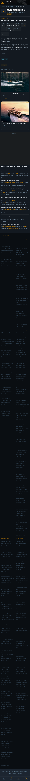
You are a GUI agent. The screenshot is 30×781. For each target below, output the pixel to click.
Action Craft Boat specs (21, 543)
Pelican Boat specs (20, 656)
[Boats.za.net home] (7, 2)
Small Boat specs (5, 538)
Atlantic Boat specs (20, 345)
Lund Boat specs (5, 623)
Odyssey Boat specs (5, 647)
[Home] (4, 779)
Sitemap (20, 773)
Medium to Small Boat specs (22, 330)
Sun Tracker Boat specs (21, 500)
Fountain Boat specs (20, 276)
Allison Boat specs (20, 550)
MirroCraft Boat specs (20, 641)
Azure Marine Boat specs (21, 352)
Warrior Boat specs (5, 754)
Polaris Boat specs (20, 662)
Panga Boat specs (19, 443)
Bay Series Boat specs (21, 563)
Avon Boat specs (19, 558)
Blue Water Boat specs (6, 569)
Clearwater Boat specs (6, 582)
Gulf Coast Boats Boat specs (7, 371)
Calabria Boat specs (5, 571)
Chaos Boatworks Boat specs (22, 580)
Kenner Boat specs (5, 613)
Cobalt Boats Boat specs (6, 343)
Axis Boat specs (19, 350)
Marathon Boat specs (5, 626)
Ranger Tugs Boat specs (21, 458)
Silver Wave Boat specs (6, 699)
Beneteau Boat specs (20, 256)
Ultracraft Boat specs (20, 704)
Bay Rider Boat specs (6, 552)
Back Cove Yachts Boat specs (22, 252)
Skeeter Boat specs (5, 702)
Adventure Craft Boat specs (22, 337)
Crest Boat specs (5, 584)
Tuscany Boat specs (5, 743)
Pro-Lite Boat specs (5, 665)
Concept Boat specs (5, 345)
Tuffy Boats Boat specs (21, 699)
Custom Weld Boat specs (21, 384)
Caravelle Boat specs (20, 369)
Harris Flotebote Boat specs (22, 406)
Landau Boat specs (5, 617)
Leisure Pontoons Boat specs (7, 619)
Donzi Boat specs (5, 352)
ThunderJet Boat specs (21, 511)
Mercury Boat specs (5, 634)
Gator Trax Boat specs (20, 604)
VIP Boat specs (4, 749)
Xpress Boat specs (5, 760)
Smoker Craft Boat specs (6, 706)
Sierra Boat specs (5, 697)
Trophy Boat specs (20, 520)
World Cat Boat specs (6, 415)
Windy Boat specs (20, 326)
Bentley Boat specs (5, 556)
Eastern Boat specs (5, 356)
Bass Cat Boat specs (20, 560)
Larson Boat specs (5, 380)
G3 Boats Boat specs (5, 597)
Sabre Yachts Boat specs (21, 315)
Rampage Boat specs (20, 308)
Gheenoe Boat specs (20, 608)
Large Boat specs (5, 239)
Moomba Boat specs (5, 641)
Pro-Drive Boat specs (20, 664)
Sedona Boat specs (5, 691)
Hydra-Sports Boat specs (21, 285)
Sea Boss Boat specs (6, 678)
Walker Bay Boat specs (21, 706)
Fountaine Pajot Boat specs (22, 278)
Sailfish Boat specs (5, 402)
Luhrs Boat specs (19, 291)
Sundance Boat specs (6, 721)
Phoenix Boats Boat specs (21, 658)
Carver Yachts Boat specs (21, 261)
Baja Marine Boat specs (6, 334)
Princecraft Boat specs (21, 452)
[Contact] (26, 779)
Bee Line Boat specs (20, 567)
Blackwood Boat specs (6, 565)
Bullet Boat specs (19, 574)
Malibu (15, 6)
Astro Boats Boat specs (6, 550)
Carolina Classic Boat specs (22, 259)
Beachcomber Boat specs (7, 554)
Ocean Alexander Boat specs (7, 257)
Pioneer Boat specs (5, 662)
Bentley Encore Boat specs (7, 558)
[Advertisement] (15, 149)
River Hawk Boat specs (21, 461)
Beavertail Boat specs (20, 565)
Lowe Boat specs (5, 621)
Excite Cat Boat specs (20, 272)
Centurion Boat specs (6, 339)
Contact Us (14, 773)
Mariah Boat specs (20, 430)
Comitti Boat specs (20, 378)
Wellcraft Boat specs (20, 322)
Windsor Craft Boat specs (21, 324)
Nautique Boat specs (20, 439)
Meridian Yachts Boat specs (22, 298)
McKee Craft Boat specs (21, 434)
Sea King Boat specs (5, 684)
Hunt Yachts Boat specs (6, 248)
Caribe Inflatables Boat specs (22, 578)
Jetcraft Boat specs (5, 374)
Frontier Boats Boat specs (21, 600)
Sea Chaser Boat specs (6, 682)
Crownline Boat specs (6, 350)
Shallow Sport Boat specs (6, 693)
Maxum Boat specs (20, 296)
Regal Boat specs (19, 311)
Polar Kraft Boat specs (20, 660)
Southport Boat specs (20, 482)
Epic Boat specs (19, 397)
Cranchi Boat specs (5, 244)
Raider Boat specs (20, 456)
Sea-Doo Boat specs (5, 686)
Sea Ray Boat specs (5, 263)
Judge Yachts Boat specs (21, 287)
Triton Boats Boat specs (21, 517)
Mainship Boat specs (20, 293)
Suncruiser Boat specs (6, 719)
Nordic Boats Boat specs (6, 387)
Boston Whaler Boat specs (7, 337)
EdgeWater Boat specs (6, 358)
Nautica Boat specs (20, 437)
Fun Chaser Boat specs (6, 595)
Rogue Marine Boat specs (21, 673)
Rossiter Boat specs (5, 673)
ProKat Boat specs (5, 396)
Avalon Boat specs (20, 348)
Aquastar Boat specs (20, 556)
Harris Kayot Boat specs (6, 608)
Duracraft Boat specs (20, 585)
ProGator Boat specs (20, 667)
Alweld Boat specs (20, 552)
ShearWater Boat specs (6, 695)
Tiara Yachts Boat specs (21, 319)
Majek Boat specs (19, 634)
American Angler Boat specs (22, 554)
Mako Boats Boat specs (21, 423)
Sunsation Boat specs (20, 502)
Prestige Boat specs (20, 306)
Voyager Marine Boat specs (7, 752)
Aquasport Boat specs (20, 343)
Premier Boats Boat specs (21, 450)
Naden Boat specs (20, 649)
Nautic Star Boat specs (6, 643)
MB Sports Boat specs (6, 632)
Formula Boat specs (20, 274)
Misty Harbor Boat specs (6, 637)
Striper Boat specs (20, 498)
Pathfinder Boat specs (6, 660)
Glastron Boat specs (20, 402)
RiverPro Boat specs (20, 671)
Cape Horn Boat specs (20, 367)
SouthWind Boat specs (21, 485)
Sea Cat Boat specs (5, 680)
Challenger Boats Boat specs (7, 341)
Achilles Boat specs (20, 541)
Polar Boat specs (19, 448)
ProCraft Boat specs (5, 667)
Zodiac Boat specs (5, 765)
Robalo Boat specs (20, 463)
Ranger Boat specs (5, 669)
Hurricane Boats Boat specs (22, 411)
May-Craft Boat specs (20, 432)
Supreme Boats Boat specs (22, 695)
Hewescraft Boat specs (21, 408)
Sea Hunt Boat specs (20, 471)
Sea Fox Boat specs (20, 469)
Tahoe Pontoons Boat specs (22, 509)
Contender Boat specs (6, 348)
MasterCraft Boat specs (6, 382)
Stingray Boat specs (20, 496)
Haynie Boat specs (20, 621)
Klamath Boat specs (20, 626)
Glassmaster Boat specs (21, 613)
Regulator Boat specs (6, 400)
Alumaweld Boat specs (6, 545)
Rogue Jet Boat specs (20, 465)
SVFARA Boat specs (5, 730)
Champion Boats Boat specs (7, 578)
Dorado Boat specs (5, 354)
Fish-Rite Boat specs (20, 597)
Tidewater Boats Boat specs (7, 739)
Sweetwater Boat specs (6, 732)
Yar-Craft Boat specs (20, 714)
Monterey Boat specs (5, 385)
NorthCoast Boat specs (21, 441)
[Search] (11, 779)
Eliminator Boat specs (6, 361)
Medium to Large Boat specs (22, 239)
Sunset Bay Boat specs (6, 728)
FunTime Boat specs (20, 282)
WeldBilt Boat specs (20, 712)
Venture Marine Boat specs (21, 528)
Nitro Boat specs (5, 645)
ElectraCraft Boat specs (6, 591)
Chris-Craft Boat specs (21, 265)
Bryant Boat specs (20, 356)
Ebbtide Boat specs (20, 391)
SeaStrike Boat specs (6, 689)
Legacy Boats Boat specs (21, 289)
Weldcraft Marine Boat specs (22, 530)
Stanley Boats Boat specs (21, 489)
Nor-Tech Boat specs (5, 254)
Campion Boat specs (20, 365)
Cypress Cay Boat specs (21, 387)
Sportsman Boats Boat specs (7, 710)
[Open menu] (27, 2)
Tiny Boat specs (19, 538)
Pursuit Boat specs (5, 398)
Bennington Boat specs (21, 354)
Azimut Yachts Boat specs (6, 241)
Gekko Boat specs (5, 606)
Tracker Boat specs (20, 697)
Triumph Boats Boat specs (7, 741)
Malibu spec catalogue (13, 228)
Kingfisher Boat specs (6, 378)
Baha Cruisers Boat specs (7, 332)
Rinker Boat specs (20, 313)
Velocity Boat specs (20, 526)
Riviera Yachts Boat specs (7, 261)
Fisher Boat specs (5, 593)
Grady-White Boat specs (6, 369)
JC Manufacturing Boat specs (22, 413)
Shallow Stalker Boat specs (22, 677)
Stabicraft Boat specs (20, 487)
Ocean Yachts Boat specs (6, 259)
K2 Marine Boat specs (20, 623)
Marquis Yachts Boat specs (7, 250)
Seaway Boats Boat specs (21, 478)
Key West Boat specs (20, 421)
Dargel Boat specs (20, 582)
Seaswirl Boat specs (5, 406)
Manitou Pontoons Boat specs (22, 428)
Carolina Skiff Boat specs (6, 576)
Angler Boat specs (20, 339)
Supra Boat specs (19, 504)
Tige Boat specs (19, 513)
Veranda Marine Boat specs (7, 747)
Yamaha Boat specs (5, 763)
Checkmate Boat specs (21, 374)
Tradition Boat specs (20, 515)
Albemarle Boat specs (20, 241)
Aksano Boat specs (20, 545)
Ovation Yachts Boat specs (21, 304)
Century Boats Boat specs (21, 371)
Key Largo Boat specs (6, 615)
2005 (3, 59)
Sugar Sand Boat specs (6, 715)
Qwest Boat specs (20, 669)
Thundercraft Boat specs (6, 736)
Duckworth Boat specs (21, 389)
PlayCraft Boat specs (20, 445)
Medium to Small (9, 6)
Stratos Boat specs (5, 713)
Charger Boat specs (5, 580)
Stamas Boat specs (5, 413)
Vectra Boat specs (5, 745)
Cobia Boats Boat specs (21, 376)
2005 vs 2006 (4, 65)
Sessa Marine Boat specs (6, 265)
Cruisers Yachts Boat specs (22, 267)
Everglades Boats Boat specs (7, 363)
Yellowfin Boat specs (20, 535)
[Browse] (19, 779)
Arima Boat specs (5, 547)
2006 (6, 59)
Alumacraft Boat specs (6, 543)
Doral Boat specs (19, 269)
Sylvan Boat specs (5, 734)
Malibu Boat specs (20, 426)
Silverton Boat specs (20, 317)
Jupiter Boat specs (5, 376)
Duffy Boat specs (5, 589)
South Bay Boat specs (6, 708)
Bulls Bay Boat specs (20, 576)
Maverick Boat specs (5, 630)
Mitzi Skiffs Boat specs (20, 643)
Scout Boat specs (5, 404)
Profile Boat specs (20, 454)
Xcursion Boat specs (5, 758)
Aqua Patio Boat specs (20, 341)
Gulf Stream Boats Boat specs (22, 404)
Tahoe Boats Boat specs (21, 506)
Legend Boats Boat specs (21, 630)
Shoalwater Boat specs (21, 680)
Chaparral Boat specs (20, 263)
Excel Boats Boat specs (21, 591)
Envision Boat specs (20, 395)
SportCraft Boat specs (6, 411)
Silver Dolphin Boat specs (21, 682)
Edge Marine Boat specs (21, 393)
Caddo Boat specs (20, 363)
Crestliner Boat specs (6, 587)
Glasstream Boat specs (21, 400)
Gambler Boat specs (20, 602)
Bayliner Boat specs (20, 254)
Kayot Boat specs (19, 419)
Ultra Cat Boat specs (20, 701)
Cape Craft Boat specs (6, 573)
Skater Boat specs (20, 480)
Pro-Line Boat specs (5, 393)
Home (2, 6)
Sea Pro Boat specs (20, 474)
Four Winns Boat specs (21, 280)
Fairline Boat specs (5, 246)
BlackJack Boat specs (20, 569)
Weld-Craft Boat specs (21, 710)
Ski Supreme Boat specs (6, 704)
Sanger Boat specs (5, 675)
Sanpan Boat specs (20, 467)
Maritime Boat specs (5, 628)
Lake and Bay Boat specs (21, 628)
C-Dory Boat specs (20, 358)
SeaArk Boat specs (20, 675)
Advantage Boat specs (20, 334)
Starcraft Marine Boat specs (22, 491)
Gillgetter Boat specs (20, 611)
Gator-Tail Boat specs (20, 606)
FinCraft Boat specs (20, 595)
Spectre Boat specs (5, 409)
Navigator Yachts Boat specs (7, 252)
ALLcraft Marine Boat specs (22, 547)
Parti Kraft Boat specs (6, 658)
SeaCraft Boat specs (20, 476)
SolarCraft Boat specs (20, 684)
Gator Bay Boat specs (6, 604)
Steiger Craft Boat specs (21, 493)
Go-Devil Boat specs (20, 615)
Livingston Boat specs (20, 632)
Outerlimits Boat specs (6, 389)
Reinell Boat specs (5, 671)
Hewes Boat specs (5, 610)
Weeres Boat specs (5, 756)
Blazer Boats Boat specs (6, 567)
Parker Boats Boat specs (6, 391)
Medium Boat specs (5, 330)
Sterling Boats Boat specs (21, 693)
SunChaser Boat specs (6, 717)
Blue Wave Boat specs (20, 571)
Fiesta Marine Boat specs (6, 365)
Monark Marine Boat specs (7, 639)
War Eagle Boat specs (20, 708)
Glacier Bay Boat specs (6, 367)
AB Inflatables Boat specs (21, 332)
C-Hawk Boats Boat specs (21, 361)
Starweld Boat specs (20, 690)
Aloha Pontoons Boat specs (7, 541)
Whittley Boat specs (20, 532)
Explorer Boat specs (20, 593)
